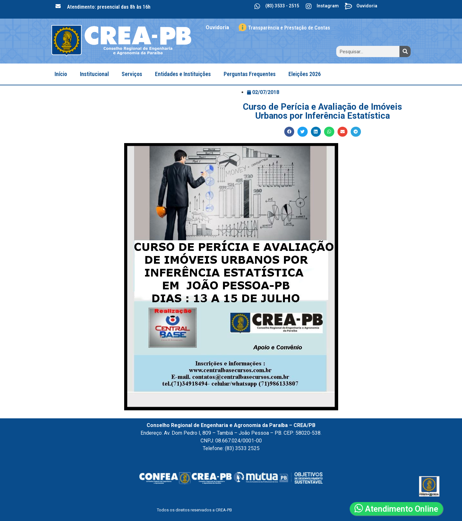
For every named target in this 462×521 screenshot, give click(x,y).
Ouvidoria (366, 5)
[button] (289, 132)
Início (61, 74)
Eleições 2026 (304, 74)
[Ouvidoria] (348, 6)
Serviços (132, 74)
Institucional (94, 74)
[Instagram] (308, 6)
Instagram (328, 5)
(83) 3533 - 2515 (282, 5)
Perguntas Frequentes (250, 74)
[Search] (405, 51)
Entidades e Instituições (183, 74)
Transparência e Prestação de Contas (289, 28)
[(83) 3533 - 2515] (257, 6)
